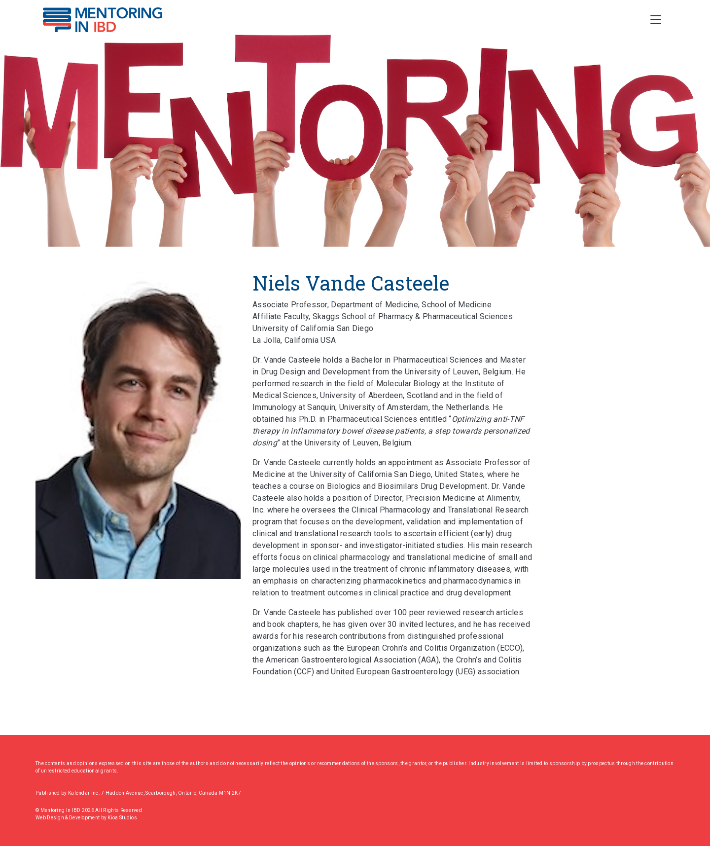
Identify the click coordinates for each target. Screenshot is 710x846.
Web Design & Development (68, 817)
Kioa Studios (122, 817)
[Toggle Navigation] (655, 20)
